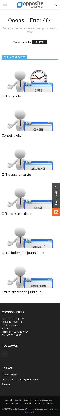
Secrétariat (26, 403)
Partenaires (39, 403)
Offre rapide (11, 96)
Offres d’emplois (10, 374)
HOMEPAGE (39, 42)
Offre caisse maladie (17, 213)
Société (18, 400)
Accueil (8, 400)
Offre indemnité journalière (23, 253)
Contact (50, 403)
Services (28, 400)
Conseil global (12, 135)
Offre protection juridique (21, 292)
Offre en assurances (43, 400)
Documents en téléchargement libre (20, 379)
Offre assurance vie (16, 174)
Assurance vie (12, 403)
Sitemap (6, 384)
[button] (55, 4)
